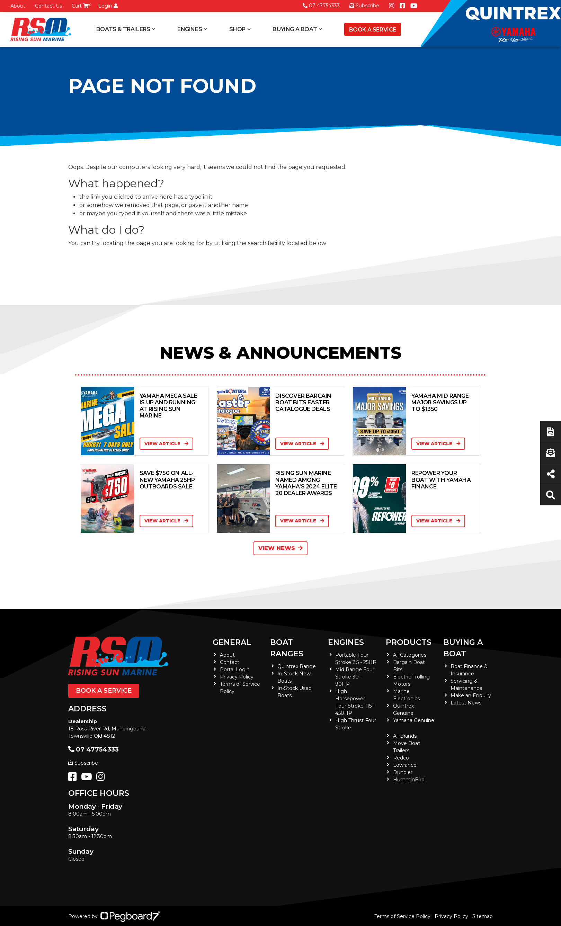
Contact (229, 662)
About (17, 6)
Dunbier (402, 772)
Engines (189, 29)
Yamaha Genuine (413, 720)
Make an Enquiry (471, 695)
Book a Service (372, 29)
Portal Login (235, 669)
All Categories (409, 655)
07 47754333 (321, 5)
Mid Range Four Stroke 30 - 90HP (354, 676)
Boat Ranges (286, 648)
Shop (237, 29)
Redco (401, 758)
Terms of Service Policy (402, 916)
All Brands (405, 736)
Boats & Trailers (123, 29)
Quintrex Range (296, 666)
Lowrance (405, 765)
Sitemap (482, 916)
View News (280, 548)
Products (408, 642)
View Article (166, 443)
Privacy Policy (236, 677)
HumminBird (409, 779)
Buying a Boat (295, 29)
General (232, 642)
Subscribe (83, 763)
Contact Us (48, 6)
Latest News (466, 703)
